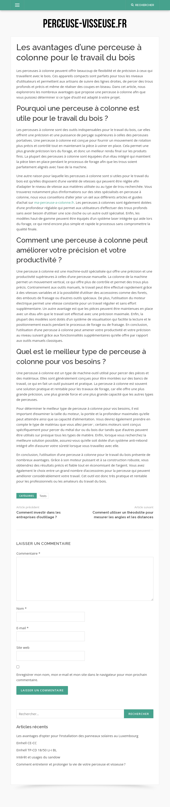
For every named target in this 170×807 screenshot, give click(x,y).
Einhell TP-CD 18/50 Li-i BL (36, 750)
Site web (22, 647)
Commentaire (28, 553)
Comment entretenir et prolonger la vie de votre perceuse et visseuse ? (71, 764)
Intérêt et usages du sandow (38, 757)
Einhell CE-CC (26, 743)
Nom (21, 608)
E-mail (22, 628)
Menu (15, 5)
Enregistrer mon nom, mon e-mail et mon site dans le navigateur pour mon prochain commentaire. (81, 677)
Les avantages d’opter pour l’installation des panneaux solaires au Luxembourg (77, 736)
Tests (43, 496)
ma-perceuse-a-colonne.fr (54, 202)
